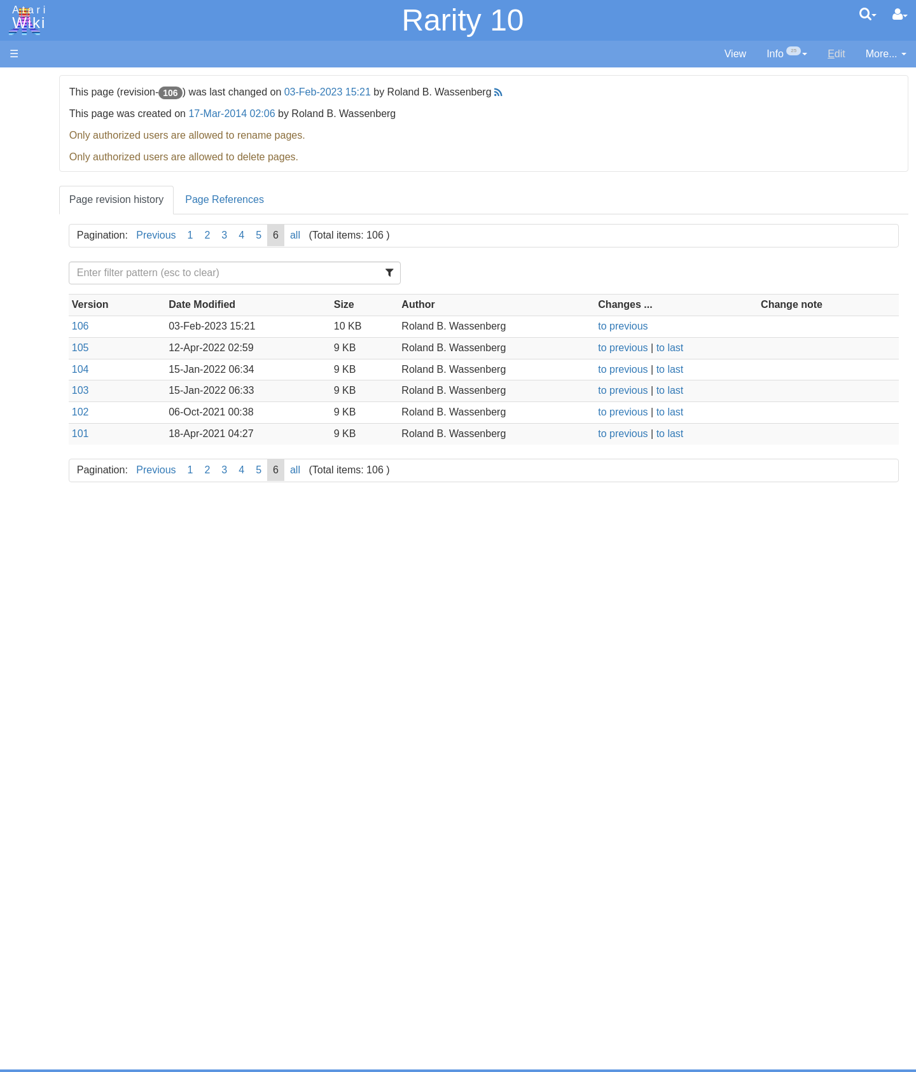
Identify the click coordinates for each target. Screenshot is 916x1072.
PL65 (47, 485)
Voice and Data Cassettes (68, 677)
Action (49, 311)
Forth (47, 370)
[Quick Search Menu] (868, 14)
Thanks (26, 937)
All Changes (37, 232)
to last (723, 347)
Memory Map (39, 167)
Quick (48, 500)
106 (227, 326)
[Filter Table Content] (352, 272)
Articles (26, 81)
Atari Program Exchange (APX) (80, 699)
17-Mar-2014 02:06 (379, 113)
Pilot (45, 471)
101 (227, 433)
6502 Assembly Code (83, 609)
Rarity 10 (462, 20)
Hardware (31, 103)
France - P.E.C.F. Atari (85, 828)
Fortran (51, 384)
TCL (44, 515)
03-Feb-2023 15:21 (474, 92)
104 (227, 369)
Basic (47, 340)
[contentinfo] (787, 54)
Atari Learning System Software (81, 720)
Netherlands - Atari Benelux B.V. (107, 887)
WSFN (50, 529)
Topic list (29, 189)
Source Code (64, 594)
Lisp (44, 413)
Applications (37, 146)
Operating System (75, 579)
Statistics (30, 966)
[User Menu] (900, 14)
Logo (46, 427)
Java (46, 398)
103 (227, 390)
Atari (26, 17)
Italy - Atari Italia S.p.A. (86, 872)
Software (30, 125)
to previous (677, 326)
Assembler (59, 326)
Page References (371, 199)
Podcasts (31, 778)
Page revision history (263, 199)
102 (227, 412)
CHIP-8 (51, 544)
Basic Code (61, 623)
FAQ (20, 254)
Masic (48, 442)
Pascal (50, 457)
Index (22, 275)
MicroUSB (32, 210)
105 (227, 347)
